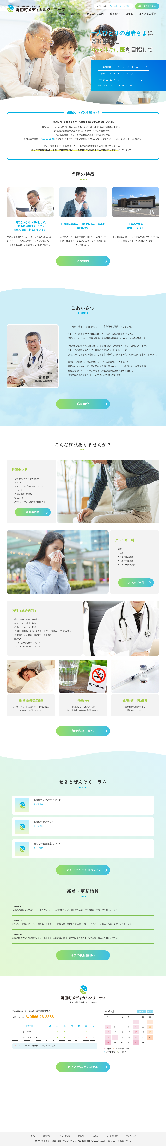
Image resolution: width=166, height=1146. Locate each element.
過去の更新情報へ (83, 955)
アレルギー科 (136, 582)
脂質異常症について (44, 822)
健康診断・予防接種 (135, 700)
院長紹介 (115, 14)
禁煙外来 (83, 700)
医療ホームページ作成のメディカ (119, 1141)
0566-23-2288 (47, 139)
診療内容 (76, 14)
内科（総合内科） (25, 610)
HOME (61, 14)
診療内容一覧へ (83, 730)
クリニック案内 (95, 14)
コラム (129, 14)
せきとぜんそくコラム (83, 1066)
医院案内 (83, 261)
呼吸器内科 (33, 512)
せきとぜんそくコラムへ (83, 870)
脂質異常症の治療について (47, 800)
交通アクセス (149, 6)
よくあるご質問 (147, 14)
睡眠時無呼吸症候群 (31, 700)
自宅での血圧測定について (47, 843)
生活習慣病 (38, 804)
